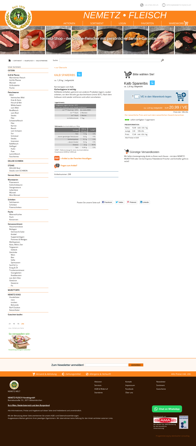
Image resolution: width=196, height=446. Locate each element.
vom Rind (14, 113)
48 (14, 324)
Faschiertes (14, 156)
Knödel (14, 234)
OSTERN (11, 70)
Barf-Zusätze (14, 307)
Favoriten (147, 23)
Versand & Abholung (46, 374)
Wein (13, 255)
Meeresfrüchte (15, 214)
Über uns (129, 392)
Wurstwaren (13, 179)
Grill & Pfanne (13, 75)
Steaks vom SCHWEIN (18, 170)
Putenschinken (15, 207)
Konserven (13, 219)
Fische (12, 88)
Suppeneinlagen (17, 237)
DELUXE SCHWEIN (15, 161)
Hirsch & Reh (16, 102)
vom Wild (14, 107)
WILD (11, 95)
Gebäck (14, 249)
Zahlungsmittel (73, 374)
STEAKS (11, 165)
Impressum (130, 385)
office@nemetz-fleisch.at (178, 5)
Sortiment (97, 23)
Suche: (55, 60)
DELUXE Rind (14, 168)
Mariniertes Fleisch (17, 77)
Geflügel (12, 146)
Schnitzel (14, 136)
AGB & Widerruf (101, 389)
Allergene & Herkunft (100, 374)
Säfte (13, 260)
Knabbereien (16, 275)
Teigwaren (13, 247)
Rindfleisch (13, 110)
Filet (12, 118)
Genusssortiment (15, 224)
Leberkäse (13, 190)
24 (10, 324)
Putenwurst (14, 182)
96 (18, 324)
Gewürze (13, 280)
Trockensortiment (16, 270)
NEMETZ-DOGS (14, 294)
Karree (14, 125)
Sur (12, 133)
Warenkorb (179, 23)
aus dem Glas (15, 278)
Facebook (129, 389)
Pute (13, 151)
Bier (12, 257)
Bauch (13, 128)
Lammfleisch (14, 154)
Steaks (13, 115)
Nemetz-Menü (14, 175)
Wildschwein (16, 105)
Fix (12, 285)
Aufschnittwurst (15, 185)
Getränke (13, 252)
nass (13, 299)
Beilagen (13, 229)
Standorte (98, 392)
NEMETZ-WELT (14, 390)
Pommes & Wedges (19, 239)
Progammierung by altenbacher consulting (172, 436)
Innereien (15, 141)
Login (122, 23)
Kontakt (128, 381)
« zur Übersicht (60, 67)
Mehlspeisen (14, 242)
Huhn (13, 149)
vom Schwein (16, 131)
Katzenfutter (14, 310)
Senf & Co (13, 265)
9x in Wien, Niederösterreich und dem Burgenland (29, 405)
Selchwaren (14, 202)
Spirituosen (15, 262)
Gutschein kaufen (15, 314)
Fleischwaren (13, 92)
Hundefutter (14, 297)
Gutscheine (161, 389)
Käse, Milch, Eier (16, 244)
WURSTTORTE (14, 290)
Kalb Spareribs (41, 61)
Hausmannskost (16, 226)
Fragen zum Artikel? (69, 165)
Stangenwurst (15, 187)
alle (22, 324)
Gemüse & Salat (17, 231)
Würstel (12, 82)
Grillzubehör (14, 85)
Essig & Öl (13, 267)
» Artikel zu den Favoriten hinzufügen (76, 158)
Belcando (15, 305)
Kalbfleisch (29, 61)
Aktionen (69, 23)
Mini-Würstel (14, 195)
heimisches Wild (17, 97)
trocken (14, 302)
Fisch (11, 217)
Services (97, 385)
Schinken (11, 199)
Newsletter (160, 381)
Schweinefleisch (16, 120)
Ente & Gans (16, 100)
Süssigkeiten (16, 272)
